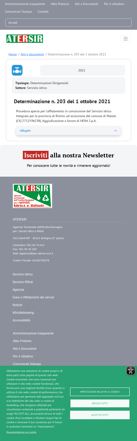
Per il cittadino (114, 4)
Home (13, 54)
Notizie (17, 305)
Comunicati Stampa (18, 11)
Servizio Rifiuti (22, 282)
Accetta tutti (99, 415)
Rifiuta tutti (100, 403)
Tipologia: (22, 83)
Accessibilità (21, 320)
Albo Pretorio (60, 4)
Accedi (12, 22)
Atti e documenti (32, 54)
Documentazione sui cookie (21, 432)
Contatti (43, 11)
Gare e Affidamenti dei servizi (33, 297)
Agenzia (18, 289)
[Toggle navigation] (126, 38)
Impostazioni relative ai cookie (100, 391)
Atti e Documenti (86, 4)
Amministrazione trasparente (25, 4)
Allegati (25, 130)
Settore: (21, 88)
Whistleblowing (23, 312)
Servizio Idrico (22, 274)
